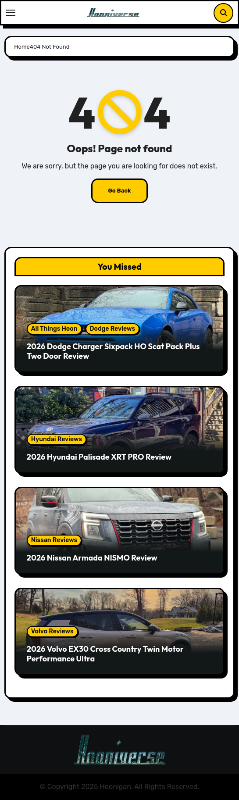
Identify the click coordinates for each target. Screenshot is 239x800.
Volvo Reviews (52, 631)
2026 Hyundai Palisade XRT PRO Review (99, 457)
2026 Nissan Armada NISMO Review (92, 558)
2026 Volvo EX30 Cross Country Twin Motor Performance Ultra (105, 654)
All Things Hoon (54, 328)
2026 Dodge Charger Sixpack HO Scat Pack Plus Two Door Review (113, 351)
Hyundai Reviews (56, 439)
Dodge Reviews (112, 328)
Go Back (119, 190)
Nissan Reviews (54, 540)
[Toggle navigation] (10, 13)
